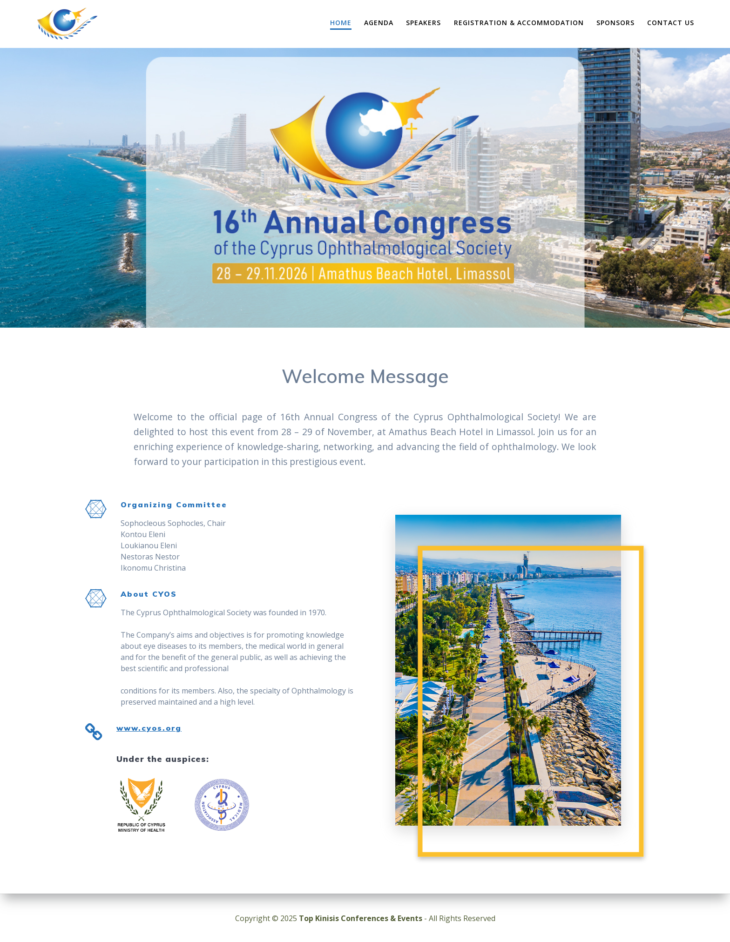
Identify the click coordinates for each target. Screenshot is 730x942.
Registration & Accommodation (519, 22)
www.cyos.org (149, 728)
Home (340, 22)
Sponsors (615, 22)
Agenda (378, 22)
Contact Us (670, 22)
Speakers (423, 22)
